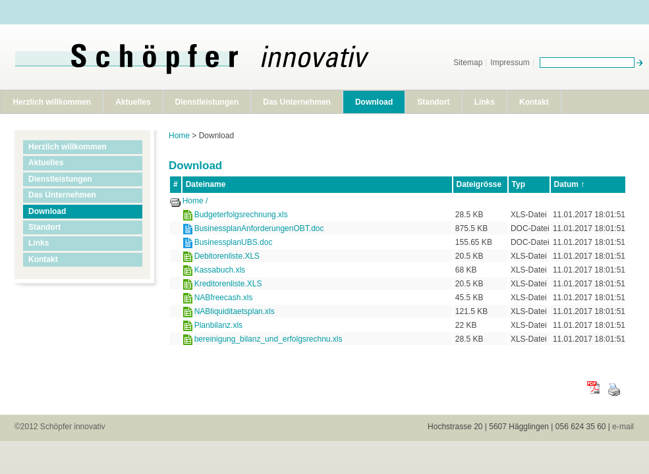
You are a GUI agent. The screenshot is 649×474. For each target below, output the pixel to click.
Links (484, 102)
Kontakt (534, 102)
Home (179, 135)
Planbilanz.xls (218, 325)
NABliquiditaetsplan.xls (234, 311)
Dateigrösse (479, 184)
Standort (433, 102)
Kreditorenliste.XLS (228, 283)
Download (374, 102)
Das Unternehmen (297, 102)
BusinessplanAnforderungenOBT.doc (259, 228)
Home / (195, 200)
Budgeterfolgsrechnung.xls (241, 214)
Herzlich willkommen (52, 102)
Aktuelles (132, 102)
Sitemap (467, 62)
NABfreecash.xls (223, 297)
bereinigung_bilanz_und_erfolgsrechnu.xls (268, 339)
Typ (518, 184)
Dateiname (206, 184)
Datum (566, 184)
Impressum (509, 62)
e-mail (623, 426)
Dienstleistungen (207, 102)
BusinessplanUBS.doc (233, 242)
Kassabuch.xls (219, 270)
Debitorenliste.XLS (227, 256)
